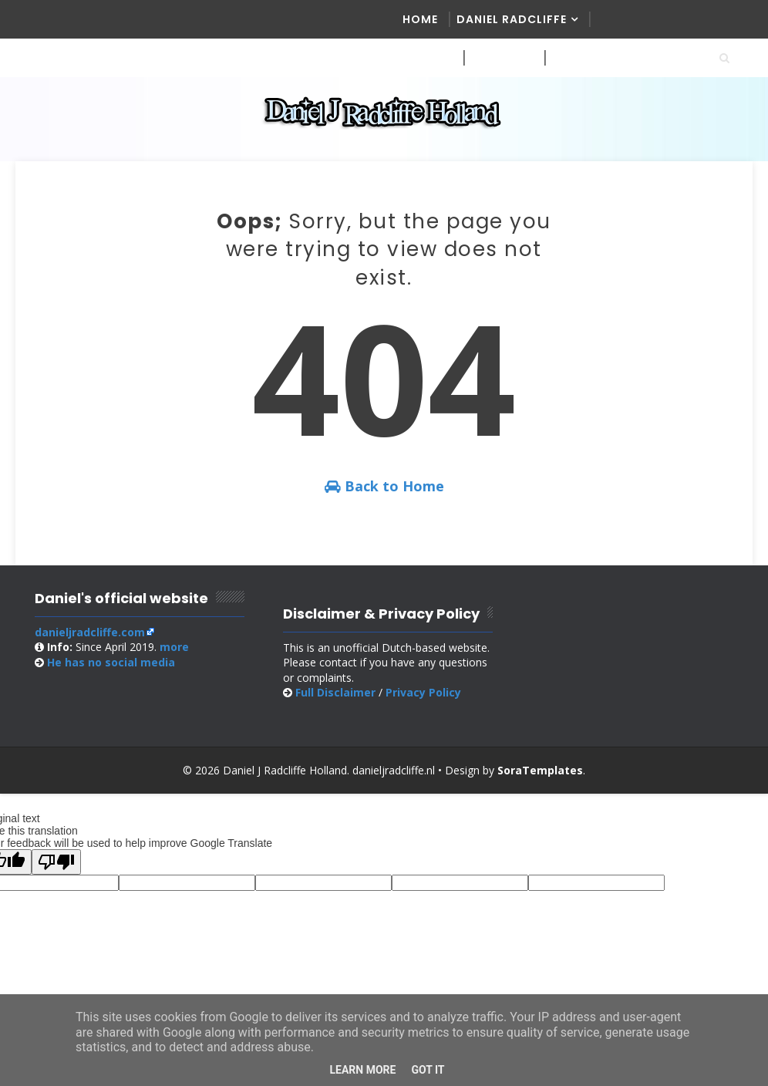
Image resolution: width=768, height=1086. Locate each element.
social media (111, 662)
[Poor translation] (56, 862)
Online (573, 58)
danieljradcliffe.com (90, 632)
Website (496, 58)
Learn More (362, 1070)
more (174, 646)
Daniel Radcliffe (511, 19)
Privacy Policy (423, 692)
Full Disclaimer (335, 692)
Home (420, 19)
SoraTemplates (540, 770)
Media (422, 58)
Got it (427, 1070)
